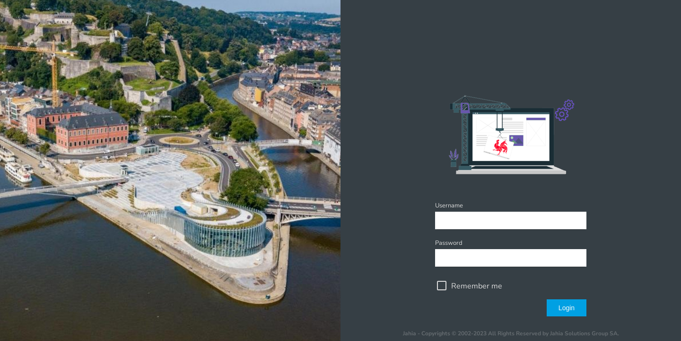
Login (567, 308)
